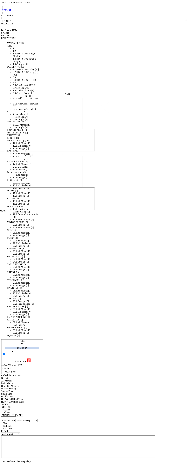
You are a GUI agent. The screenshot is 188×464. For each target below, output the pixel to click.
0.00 (20, 364)
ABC (22, 340)
